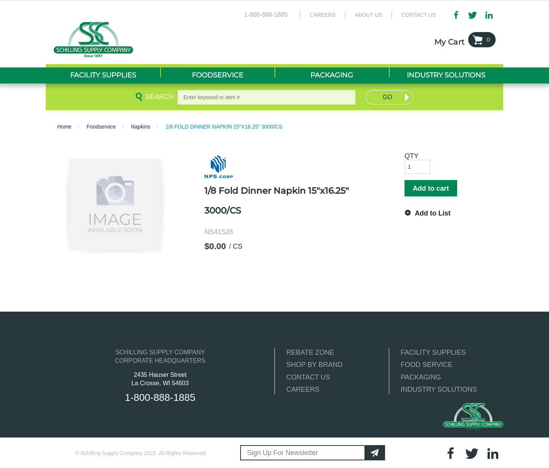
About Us (368, 15)
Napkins (140, 127)
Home (64, 127)
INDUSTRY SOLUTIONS (439, 389)
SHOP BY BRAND (314, 364)
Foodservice (101, 127)
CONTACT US (308, 377)
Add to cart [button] (431, 188)
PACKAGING (421, 377)
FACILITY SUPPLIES (433, 352)
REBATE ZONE (310, 352)
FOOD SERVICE (427, 364)
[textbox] (266, 97)
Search (158, 97)
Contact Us (418, 15)
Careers (323, 15)
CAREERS (302, 389)
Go (387, 97)
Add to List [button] (433, 213)
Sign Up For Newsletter (282, 453)
